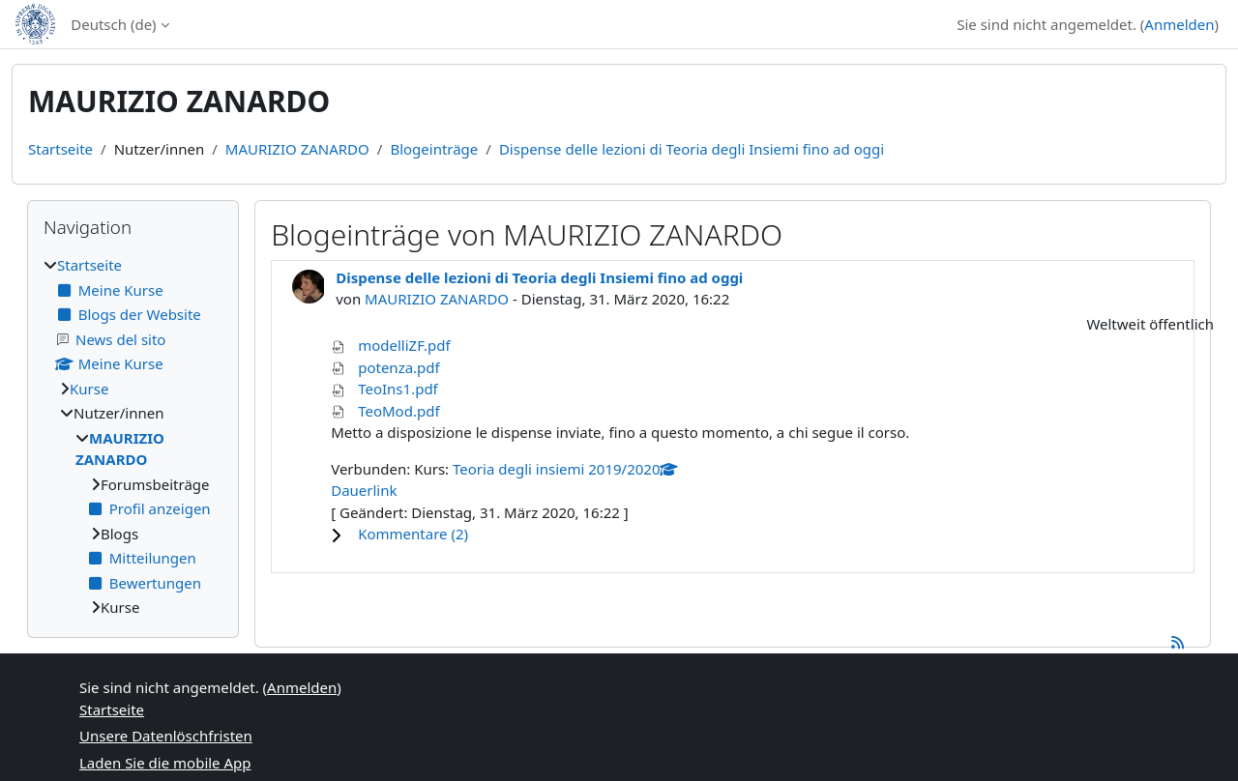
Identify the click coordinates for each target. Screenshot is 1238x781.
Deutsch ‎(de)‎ (113, 24)
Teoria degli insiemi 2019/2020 (565, 468)
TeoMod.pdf (398, 410)
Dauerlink (364, 490)
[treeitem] (133, 436)
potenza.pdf (399, 367)
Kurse (89, 388)
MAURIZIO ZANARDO (297, 149)
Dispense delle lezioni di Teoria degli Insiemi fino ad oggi (691, 149)
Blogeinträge (434, 149)
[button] (774, 534)
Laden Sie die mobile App (165, 762)
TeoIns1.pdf (398, 388)
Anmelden (1179, 24)
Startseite (60, 149)
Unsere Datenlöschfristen (165, 735)
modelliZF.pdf (404, 345)
